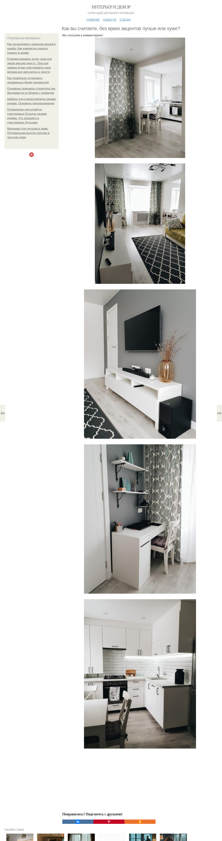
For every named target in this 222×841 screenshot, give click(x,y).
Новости (109, 19)
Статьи (125, 19)
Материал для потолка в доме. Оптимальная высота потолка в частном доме (28, 133)
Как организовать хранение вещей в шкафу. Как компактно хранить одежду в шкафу (31, 48)
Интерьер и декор (111, 7)
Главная (93, 19)
